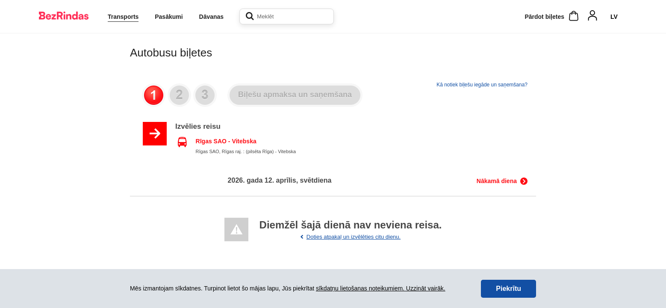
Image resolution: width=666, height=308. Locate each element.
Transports (123, 16)
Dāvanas (211, 16)
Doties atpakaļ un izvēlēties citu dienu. (353, 237)
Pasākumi (169, 16)
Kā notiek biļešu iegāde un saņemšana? (481, 85)
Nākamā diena (497, 181)
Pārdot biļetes (544, 16)
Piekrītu (508, 288)
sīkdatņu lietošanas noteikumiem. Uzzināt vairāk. (380, 288)
